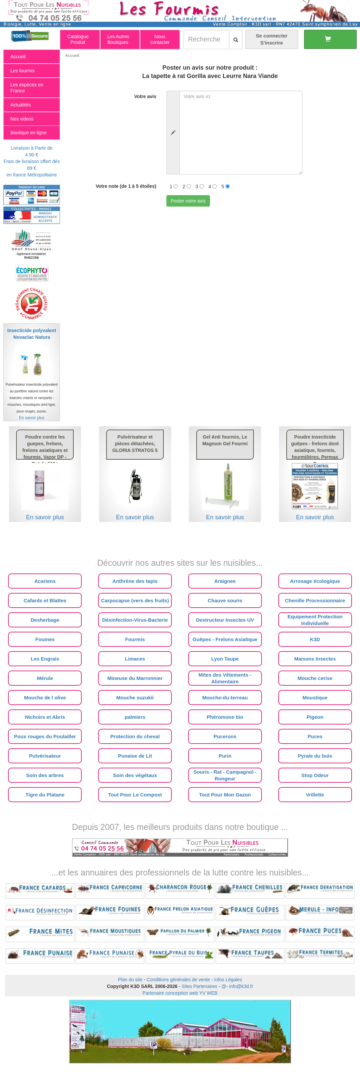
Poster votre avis (188, 201)
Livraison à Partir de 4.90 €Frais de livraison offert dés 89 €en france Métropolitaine (32, 161)
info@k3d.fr (241, 986)
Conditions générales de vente (178, 979)
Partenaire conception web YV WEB (180, 993)
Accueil (72, 55)
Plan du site (130, 979)
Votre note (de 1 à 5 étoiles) (126, 186)
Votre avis (145, 96)
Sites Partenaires (199, 986)
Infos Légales (228, 979)
